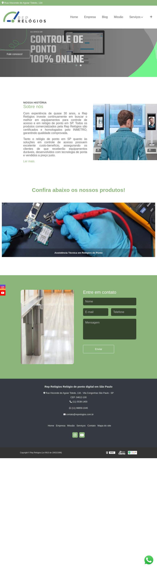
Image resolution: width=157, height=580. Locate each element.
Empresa (90, 17)
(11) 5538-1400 (78, 401)
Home (74, 17)
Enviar (98, 349)
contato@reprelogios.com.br (78, 414)
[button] (76, 65)
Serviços (134, 17)
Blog (105, 17)
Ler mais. (29, 161)
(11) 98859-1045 (78, 408)
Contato (91, 425)
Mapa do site (104, 425)
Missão (118, 17)
